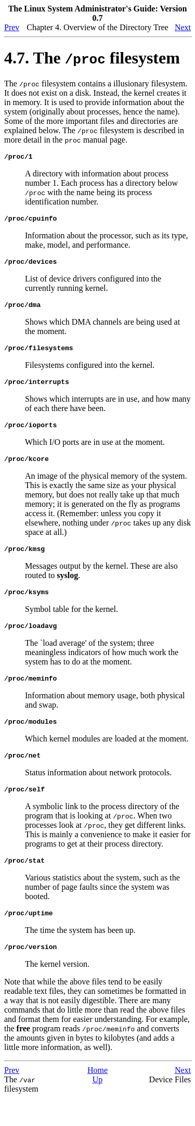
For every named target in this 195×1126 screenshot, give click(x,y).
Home (97, 1098)
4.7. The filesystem (92, 57)
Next (183, 27)
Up (98, 1107)
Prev (11, 27)
